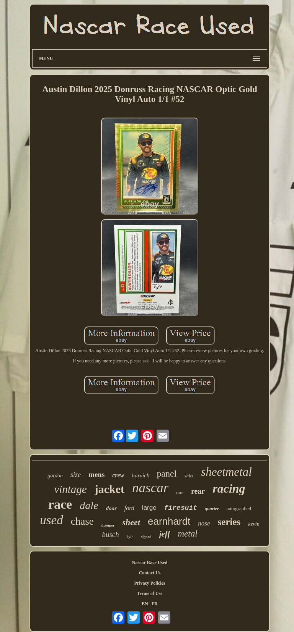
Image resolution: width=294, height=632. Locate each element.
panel (166, 473)
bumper (108, 525)
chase (82, 521)
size (75, 474)
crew (118, 475)
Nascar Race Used (149, 562)
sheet (131, 522)
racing (228, 488)
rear (198, 491)
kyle (130, 536)
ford (129, 508)
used (51, 520)
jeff (164, 533)
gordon (55, 475)
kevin (254, 524)
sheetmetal (226, 471)
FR (155, 603)
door (111, 508)
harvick (140, 475)
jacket (109, 489)
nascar (150, 487)
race (60, 504)
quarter (212, 508)
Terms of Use (150, 593)
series (229, 522)
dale (89, 505)
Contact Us (149, 572)
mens (96, 474)
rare (179, 492)
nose (204, 523)
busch (110, 534)
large (149, 507)
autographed (239, 508)
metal (187, 533)
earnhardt (169, 521)
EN (145, 603)
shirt (188, 475)
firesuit (180, 508)
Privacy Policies (149, 583)
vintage (70, 489)
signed (146, 537)
